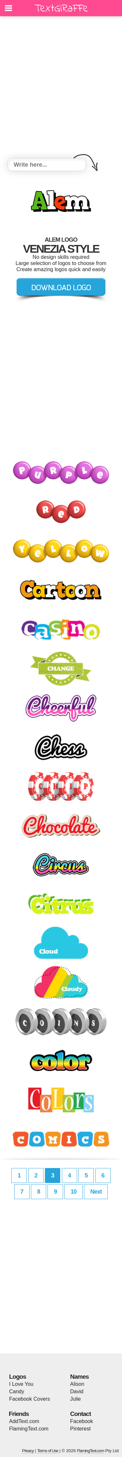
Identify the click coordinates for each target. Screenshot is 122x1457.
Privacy (28, 1450)
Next (96, 1191)
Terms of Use (47, 1450)
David (77, 1391)
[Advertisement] (61, 88)
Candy (16, 1391)
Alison (77, 1384)
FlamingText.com (28, 1428)
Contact (80, 1413)
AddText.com (24, 1421)
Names (79, 1376)
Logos (17, 1376)
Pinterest (80, 1428)
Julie (75, 1399)
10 (73, 1191)
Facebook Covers (29, 1399)
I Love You (21, 1384)
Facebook (81, 1421)
